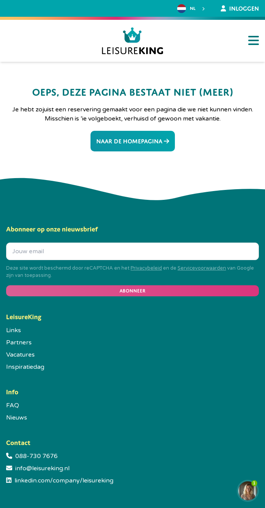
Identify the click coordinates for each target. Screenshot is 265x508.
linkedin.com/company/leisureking (64, 480)
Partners (19, 342)
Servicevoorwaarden (202, 268)
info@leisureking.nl (42, 468)
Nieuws (16, 417)
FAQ (12, 405)
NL (186, 8)
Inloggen (240, 8)
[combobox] (192, 9)
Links (13, 330)
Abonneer (132, 291)
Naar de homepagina (132, 141)
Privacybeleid (146, 268)
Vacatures (20, 354)
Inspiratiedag (25, 367)
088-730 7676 (36, 456)
